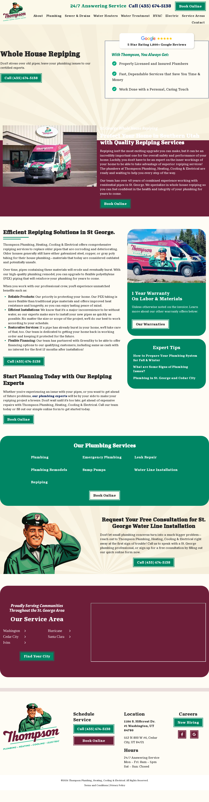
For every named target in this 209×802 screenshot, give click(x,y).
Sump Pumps (94, 473)
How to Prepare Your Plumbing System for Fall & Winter (166, 365)
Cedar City (11, 647)
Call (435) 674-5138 (150, 6)
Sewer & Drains (77, 16)
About (38, 16)
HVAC (157, 16)
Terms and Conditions (96, 797)
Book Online (190, 6)
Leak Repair (145, 461)
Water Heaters (106, 16)
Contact (198, 22)
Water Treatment (135, 16)
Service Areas (193, 16)
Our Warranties (150, 331)
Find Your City (37, 667)
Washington (11, 641)
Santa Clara (56, 647)
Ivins (6, 653)
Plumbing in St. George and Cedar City (165, 385)
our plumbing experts (49, 400)
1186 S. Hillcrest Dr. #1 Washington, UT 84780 (139, 737)
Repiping (39, 485)
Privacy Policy (117, 797)
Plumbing (54, 16)
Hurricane (55, 641)
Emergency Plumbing (102, 461)
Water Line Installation (156, 473)
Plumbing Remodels (49, 473)
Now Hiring (188, 734)
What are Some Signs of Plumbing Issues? (161, 376)
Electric (172, 16)
